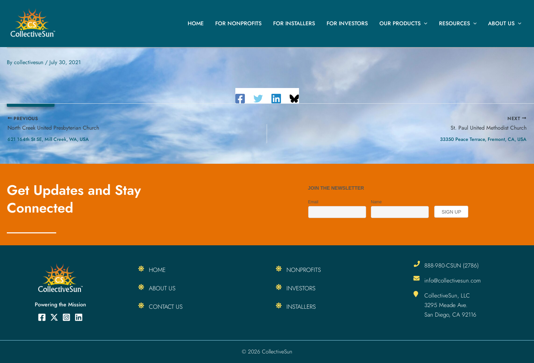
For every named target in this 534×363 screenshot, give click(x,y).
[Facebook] (240, 98)
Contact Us (166, 306)
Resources (459, 23)
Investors (301, 288)
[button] (425, 23)
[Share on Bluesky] (294, 98)
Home (200, 23)
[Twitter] (258, 98)
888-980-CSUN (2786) (451, 265)
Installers (301, 306)
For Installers (297, 23)
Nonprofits (304, 269)
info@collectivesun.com (452, 280)
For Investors (349, 23)
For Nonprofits (242, 23)
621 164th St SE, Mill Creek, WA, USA (48, 139)
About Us (505, 23)
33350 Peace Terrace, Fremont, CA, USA (483, 139)
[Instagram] (66, 317)
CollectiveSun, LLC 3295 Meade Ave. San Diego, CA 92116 (450, 305)
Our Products (405, 23)
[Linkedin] (276, 98)
